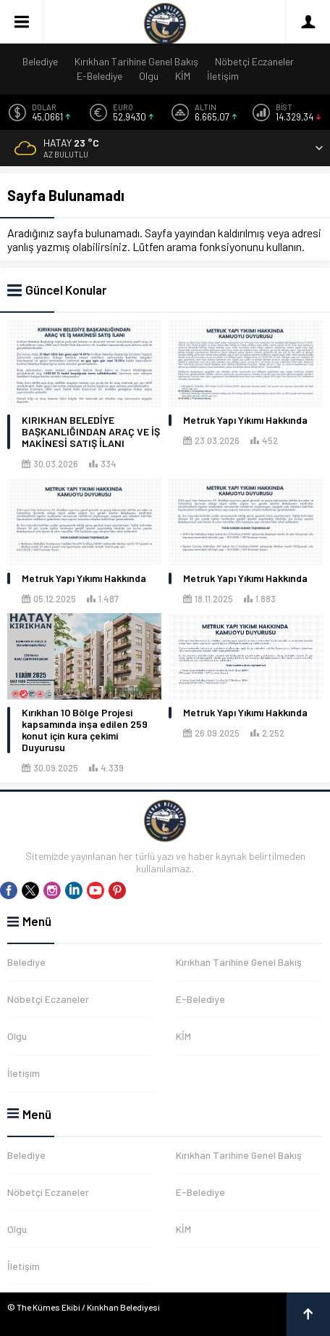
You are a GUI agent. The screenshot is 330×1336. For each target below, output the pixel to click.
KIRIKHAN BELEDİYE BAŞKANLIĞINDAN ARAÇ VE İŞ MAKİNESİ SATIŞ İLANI (91, 431)
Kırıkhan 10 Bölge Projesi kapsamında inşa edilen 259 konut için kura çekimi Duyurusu (85, 730)
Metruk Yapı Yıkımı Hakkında (245, 420)
